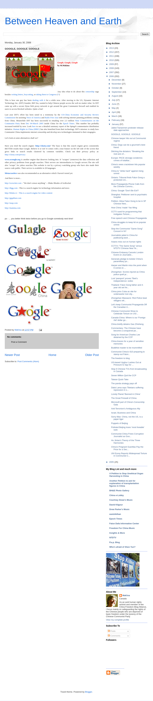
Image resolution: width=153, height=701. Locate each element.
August (115, 96)
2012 (111, 52)
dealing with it (39, 100)
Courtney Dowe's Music (121, 500)
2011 (111, 56)
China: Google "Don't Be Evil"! (125, 190)
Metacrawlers (11, 173)
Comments (114, 636)
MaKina (126, 595)
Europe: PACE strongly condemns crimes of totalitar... (126, 159)
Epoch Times (68, 123)
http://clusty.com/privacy (15, 154)
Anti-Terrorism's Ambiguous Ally (125, 408)
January (116, 124)
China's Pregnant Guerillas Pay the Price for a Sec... (127, 448)
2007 (111, 72)
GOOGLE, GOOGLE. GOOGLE (125, 134)
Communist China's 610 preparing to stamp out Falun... (128, 352)
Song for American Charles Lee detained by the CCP (125, 335)
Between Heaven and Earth (63, 21)
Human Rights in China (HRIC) (26, 129)
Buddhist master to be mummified (126, 348)
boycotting (28, 94)
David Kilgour (116, 505)
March (115, 116)
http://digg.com (11, 188)
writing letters (17, 94)
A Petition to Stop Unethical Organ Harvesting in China (126, 474)
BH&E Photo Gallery (119, 490)
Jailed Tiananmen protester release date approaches (127, 129)
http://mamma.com (13, 208)
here (34, 126)
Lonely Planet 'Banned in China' (125, 394)
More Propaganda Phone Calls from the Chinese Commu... (127, 185)
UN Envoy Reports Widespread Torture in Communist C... (129, 454)
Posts (112, 631)
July (114, 100)
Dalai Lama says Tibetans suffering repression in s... (127, 388)
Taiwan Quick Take (119, 379)
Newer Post (12, 355)
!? (58, 94)
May (114, 108)
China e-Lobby (116, 495)
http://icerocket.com (13, 183)
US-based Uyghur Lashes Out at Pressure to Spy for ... (126, 363)
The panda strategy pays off (124, 383)
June (114, 104)
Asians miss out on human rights (126, 242)
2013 (111, 48)
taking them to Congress (46, 94)
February (116, 120)
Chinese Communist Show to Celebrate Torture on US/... (124, 312)
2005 (111, 462)
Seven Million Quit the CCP (123, 375)
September (117, 92)
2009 (111, 64)
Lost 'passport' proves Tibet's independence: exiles (124, 279)
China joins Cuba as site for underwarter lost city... (123, 292)
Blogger (88, 692)
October (116, 88)
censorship (89, 91)
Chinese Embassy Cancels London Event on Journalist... (127, 253)
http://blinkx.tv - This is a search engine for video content (28, 193)
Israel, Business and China (123, 413)
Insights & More (117, 533)
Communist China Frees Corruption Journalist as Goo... (127, 435)
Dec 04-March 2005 (34, 123)
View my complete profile (117, 620)
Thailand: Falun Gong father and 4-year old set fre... (127, 286)
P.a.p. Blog (114, 542)
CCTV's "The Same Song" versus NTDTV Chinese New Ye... (126, 247)
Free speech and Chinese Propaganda (129, 218)
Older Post (92, 355)
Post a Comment (19, 342)
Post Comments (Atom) (28, 361)
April (114, 112)
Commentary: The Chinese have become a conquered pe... (126, 329)
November (117, 84)
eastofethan (115, 514)
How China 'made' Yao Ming (124, 207)
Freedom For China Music (122, 528)
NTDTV (112, 537)
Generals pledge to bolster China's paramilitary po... (127, 260)
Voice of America (33, 117)
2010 (111, 60)
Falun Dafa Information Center (124, 523)
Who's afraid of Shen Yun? (122, 547)
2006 (111, 76)
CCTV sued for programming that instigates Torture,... (126, 212)
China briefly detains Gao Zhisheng (127, 324)
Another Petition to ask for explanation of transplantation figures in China (124, 483)
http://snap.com (11, 203)
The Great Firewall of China (123, 398)
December (117, 80)
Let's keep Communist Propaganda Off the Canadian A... (129, 305)
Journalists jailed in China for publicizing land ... (124, 236)
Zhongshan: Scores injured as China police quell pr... (128, 273)
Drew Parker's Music (119, 509)
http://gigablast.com (13, 198)
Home (52, 355)
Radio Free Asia (51, 117)
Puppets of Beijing (119, 423)
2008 (111, 68)
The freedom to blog (120, 358)
